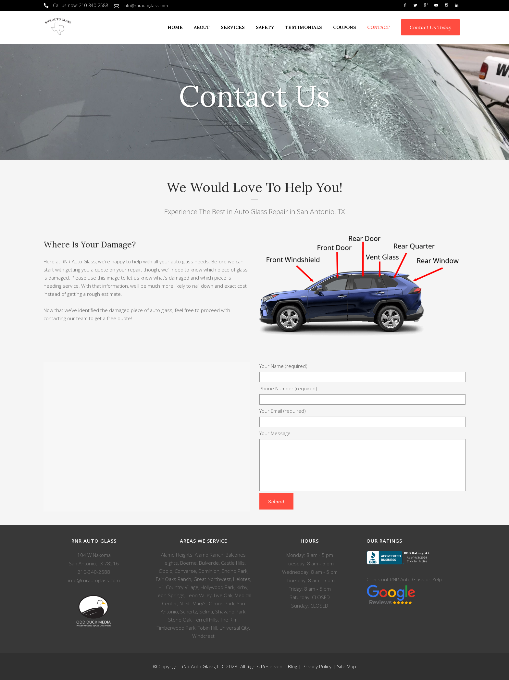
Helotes (241, 579)
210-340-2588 (93, 5)
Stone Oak (180, 619)
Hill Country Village (178, 587)
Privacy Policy (317, 666)
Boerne (188, 563)
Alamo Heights (176, 554)
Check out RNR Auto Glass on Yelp (404, 579)
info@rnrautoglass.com (145, 5)
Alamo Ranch (209, 554)
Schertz (188, 611)
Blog (292, 666)
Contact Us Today (430, 27)
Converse (185, 571)
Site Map (346, 666)
